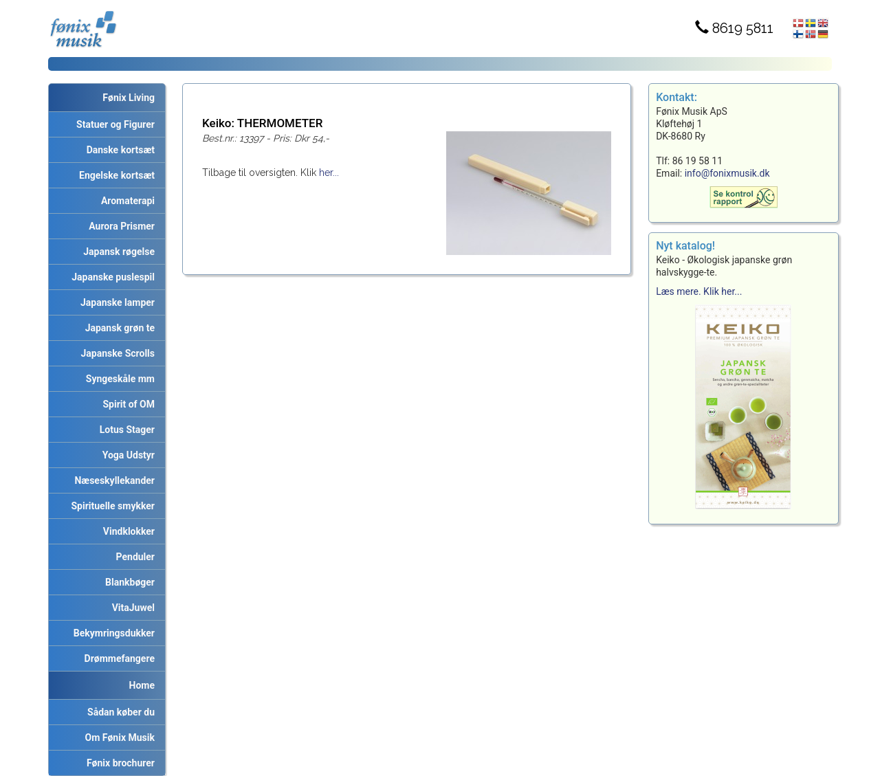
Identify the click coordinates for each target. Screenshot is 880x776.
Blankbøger (127, 582)
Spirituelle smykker (111, 505)
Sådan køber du (118, 712)
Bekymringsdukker (112, 633)
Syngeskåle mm (118, 378)
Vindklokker (126, 531)
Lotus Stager (125, 429)
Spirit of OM (126, 404)
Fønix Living (128, 97)
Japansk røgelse (116, 251)
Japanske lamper (115, 302)
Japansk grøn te (117, 327)
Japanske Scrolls (115, 353)
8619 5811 (734, 28)
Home (142, 685)
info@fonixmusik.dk (727, 173)
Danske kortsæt (118, 149)
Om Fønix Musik (117, 737)
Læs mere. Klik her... (699, 291)
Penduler (133, 556)
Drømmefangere (117, 658)
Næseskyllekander (112, 480)
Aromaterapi (125, 200)
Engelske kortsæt (114, 175)
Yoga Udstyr (126, 455)
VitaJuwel (131, 607)
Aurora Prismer (119, 226)
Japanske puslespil (111, 276)
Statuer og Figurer (113, 124)
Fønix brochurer (118, 762)
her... (329, 172)
